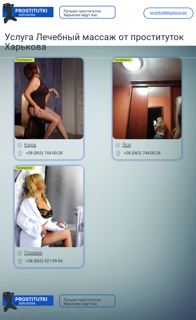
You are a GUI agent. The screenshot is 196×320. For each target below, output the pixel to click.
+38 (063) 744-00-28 (44, 153)
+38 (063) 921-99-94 (44, 261)
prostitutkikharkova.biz (168, 13)
